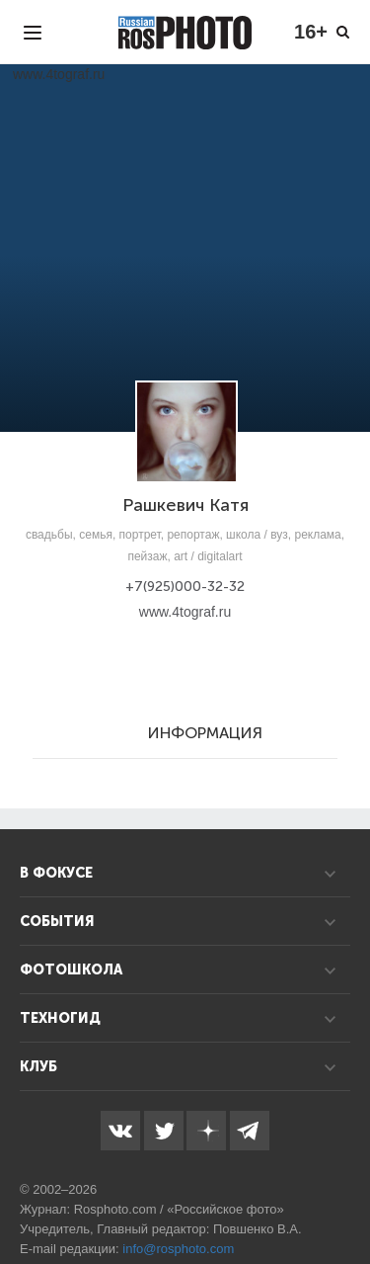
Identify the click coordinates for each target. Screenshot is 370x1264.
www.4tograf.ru (185, 612)
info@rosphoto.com (178, 1248)
